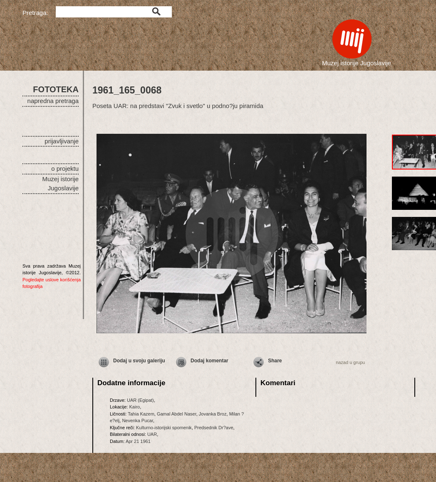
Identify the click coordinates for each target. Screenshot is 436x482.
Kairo (134, 406)
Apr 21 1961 (138, 441)
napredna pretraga (53, 100)
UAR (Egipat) (140, 400)
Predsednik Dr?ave (213, 427)
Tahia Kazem (141, 413)
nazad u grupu (350, 362)
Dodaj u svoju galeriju (139, 361)
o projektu (65, 168)
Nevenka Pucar (137, 420)
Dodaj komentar (209, 361)
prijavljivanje (62, 141)
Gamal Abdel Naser (176, 413)
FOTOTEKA (56, 89)
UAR (152, 434)
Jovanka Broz (213, 413)
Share (275, 361)
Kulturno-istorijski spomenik (164, 427)
